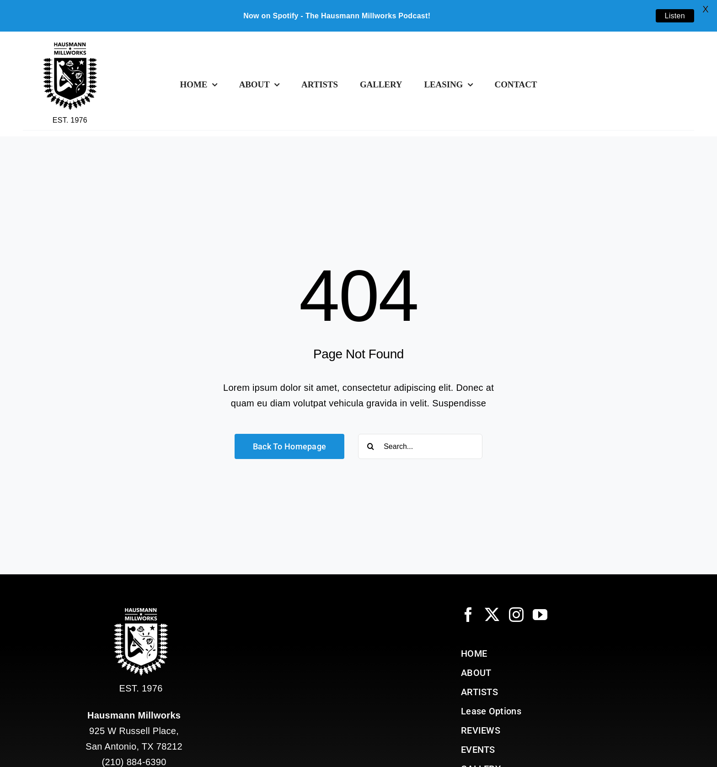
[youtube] (540, 614)
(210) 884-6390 (134, 762)
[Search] (370, 446)
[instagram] (516, 614)
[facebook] (468, 614)
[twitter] (492, 614)
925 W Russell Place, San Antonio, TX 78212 (134, 730)
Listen (675, 16)
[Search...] (420, 446)
